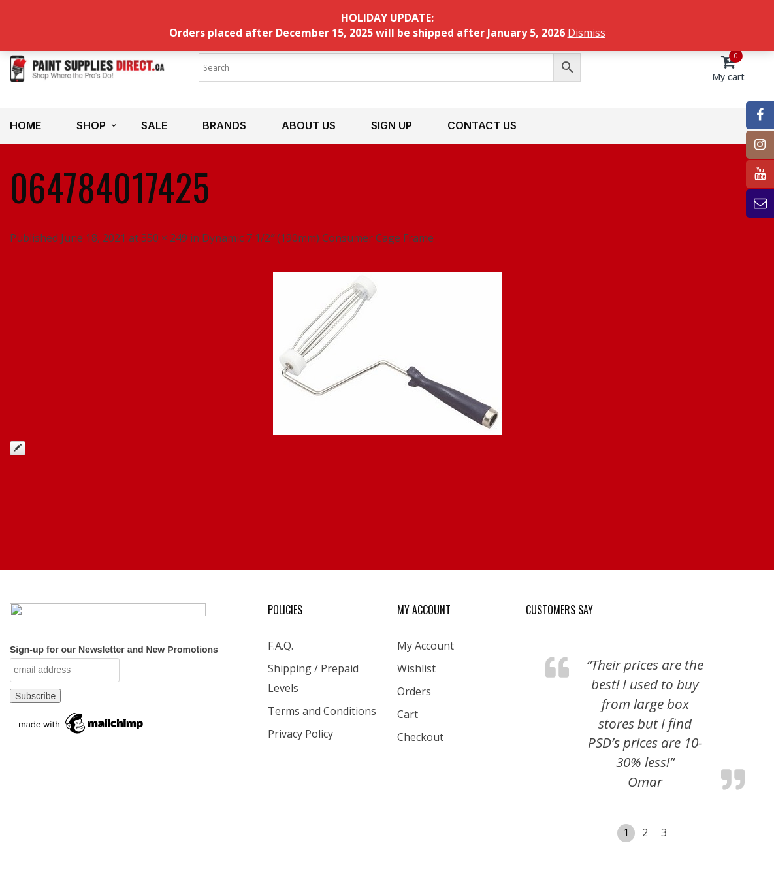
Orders (414, 691)
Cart (407, 714)
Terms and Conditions (322, 711)
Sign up (391, 125)
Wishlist (416, 668)
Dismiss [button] (586, 32)
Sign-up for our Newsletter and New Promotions (114, 649)
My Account (425, 645)
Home (25, 125)
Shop (91, 125)
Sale (154, 125)
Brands (224, 125)
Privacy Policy (300, 734)
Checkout (420, 737)
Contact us (482, 125)
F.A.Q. (280, 645)
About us (309, 125)
